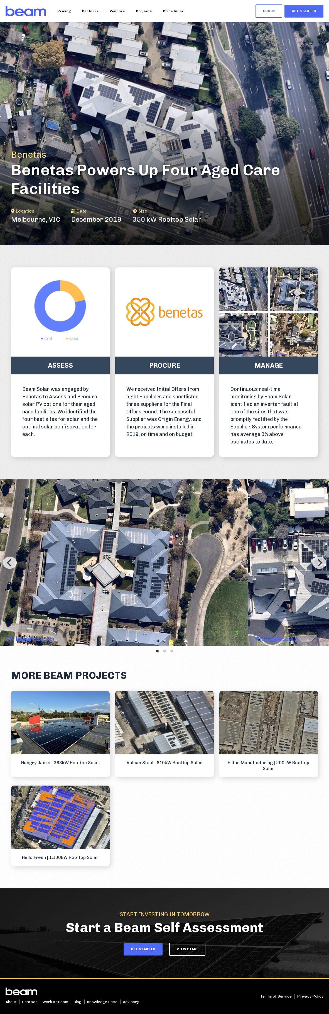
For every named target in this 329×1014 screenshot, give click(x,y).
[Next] (319, 563)
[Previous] (10, 563)
